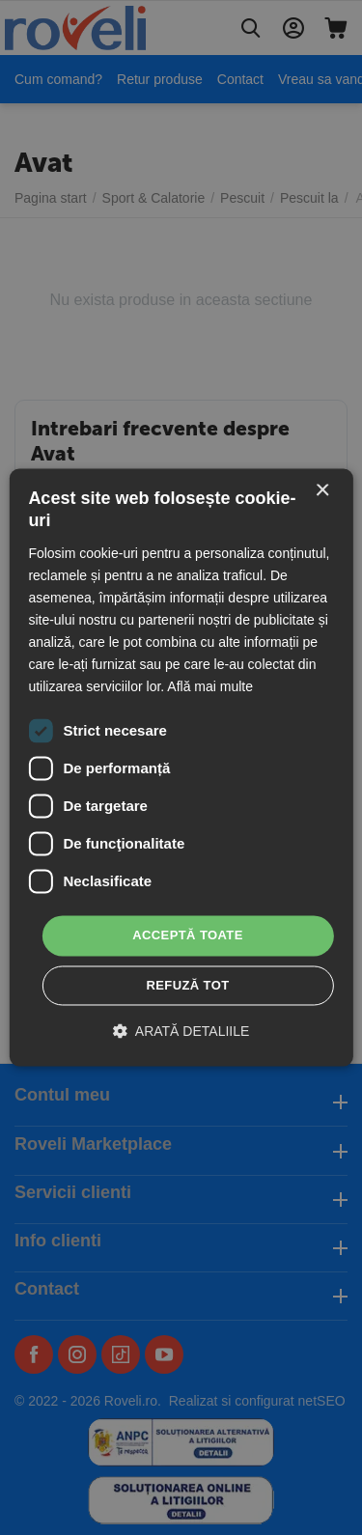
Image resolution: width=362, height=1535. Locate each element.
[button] (181, 1031)
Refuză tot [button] (187, 986)
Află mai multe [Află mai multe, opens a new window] (210, 687)
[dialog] (180, 767)
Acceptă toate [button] (187, 936)
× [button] (322, 491)
